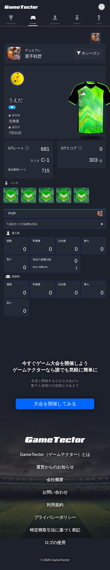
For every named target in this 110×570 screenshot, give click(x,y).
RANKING (76, 23)
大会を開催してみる (55, 403)
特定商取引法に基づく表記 (55, 530)
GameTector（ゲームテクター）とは (55, 454)
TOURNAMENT (11, 23)
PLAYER (33, 23)
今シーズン (91, 53)
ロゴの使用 (55, 542)
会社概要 (55, 479)
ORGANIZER (55, 23)
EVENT (99, 23)
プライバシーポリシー (55, 517)
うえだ (15, 100)
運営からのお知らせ (55, 467)
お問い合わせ (55, 492)
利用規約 (55, 505)
